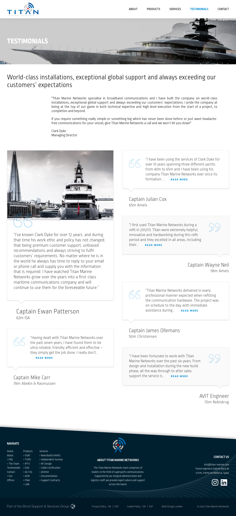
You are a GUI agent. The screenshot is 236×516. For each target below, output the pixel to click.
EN (109, 506)
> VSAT (26, 455)
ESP (116, 506)
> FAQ (10, 459)
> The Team (13, 463)
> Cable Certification (49, 468)
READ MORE (44, 361)
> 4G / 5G (27, 472)
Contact (11, 472)
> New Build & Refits (49, 455)
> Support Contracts (49, 480)
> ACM (26, 476)
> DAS (26, 468)
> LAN (26, 484)
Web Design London (172, 506)
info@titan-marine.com (216, 464)
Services (175, 9)
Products (153, 9)
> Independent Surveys (51, 459)
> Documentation (48, 476)
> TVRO (27, 459)
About (133, 9)
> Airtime (44, 472)
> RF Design (45, 463)
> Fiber (26, 480)
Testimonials (13, 468)
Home (10, 451)
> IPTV (26, 463)
